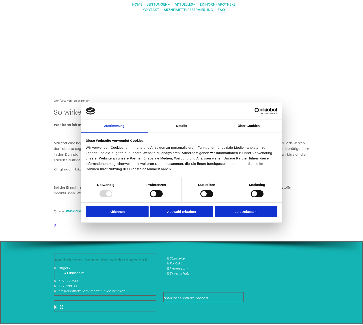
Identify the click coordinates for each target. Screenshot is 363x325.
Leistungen (157, 4)
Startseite (177, 258)
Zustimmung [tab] (114, 126)
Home (137, 4)
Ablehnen (117, 212)
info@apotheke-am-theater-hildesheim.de (91, 291)
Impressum (179, 268)
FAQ (221, 10)
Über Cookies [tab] (249, 126)
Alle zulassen (246, 212)
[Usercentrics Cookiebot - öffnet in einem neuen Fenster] (257, 111)
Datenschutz (179, 273)
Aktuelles (184, 4)
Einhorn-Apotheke (218, 4)
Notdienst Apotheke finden (184, 298)
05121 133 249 (68, 281)
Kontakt (151, 10)
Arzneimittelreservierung (188, 10)
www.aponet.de (79, 211)
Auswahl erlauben (181, 212)
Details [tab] (181, 126)
